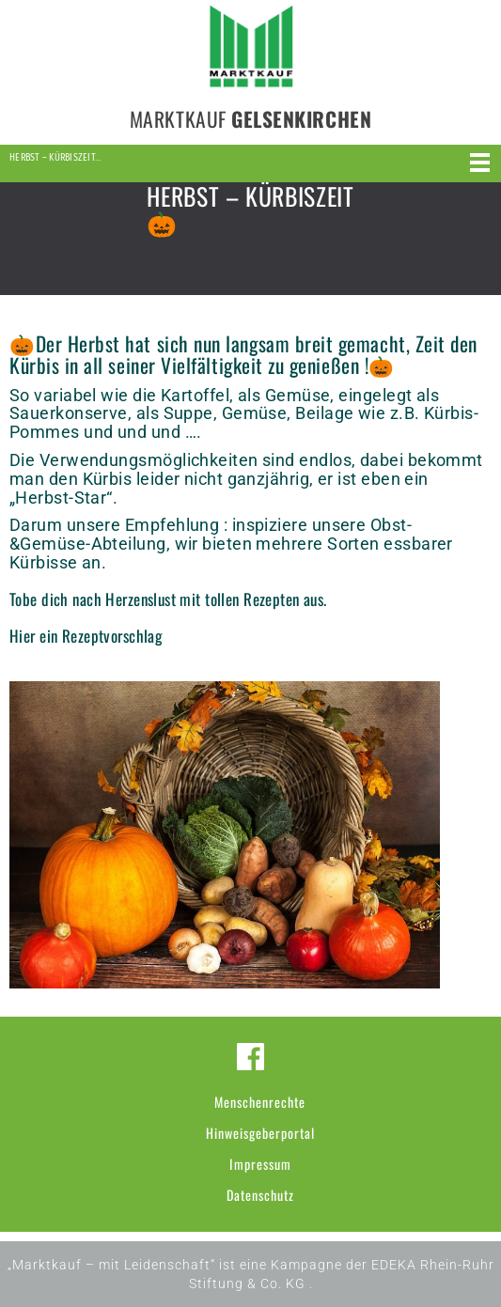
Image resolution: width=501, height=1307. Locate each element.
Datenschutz (260, 1195)
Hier (22, 635)
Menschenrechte (259, 1102)
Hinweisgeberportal (260, 1133)
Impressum (260, 1164)
